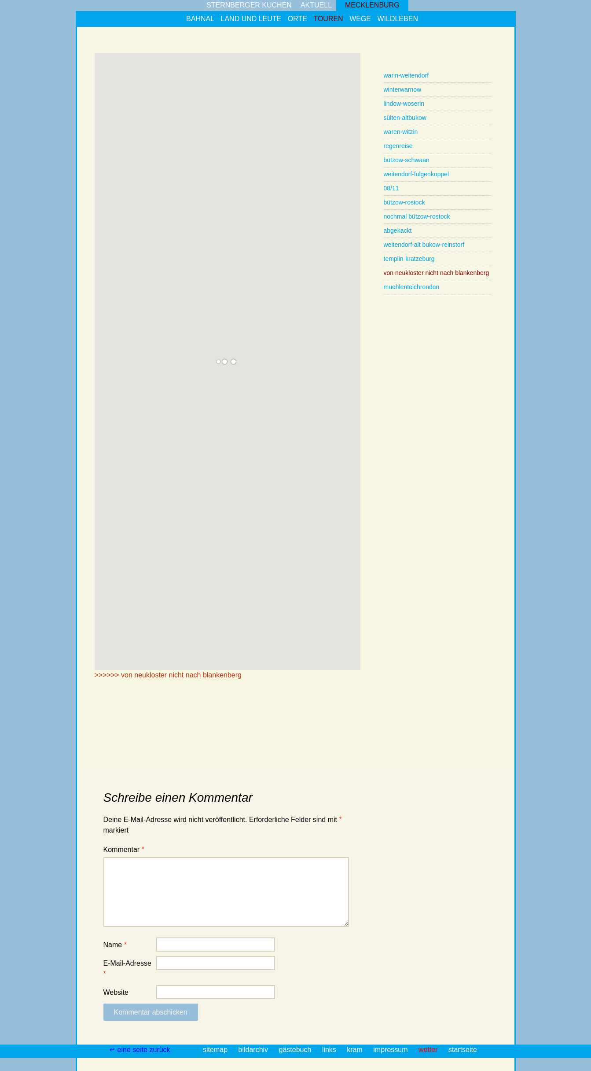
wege (360, 18)
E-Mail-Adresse (127, 968)
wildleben (397, 18)
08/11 (391, 188)
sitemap (216, 1049)
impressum (391, 1049)
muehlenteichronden (412, 286)
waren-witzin (401, 131)
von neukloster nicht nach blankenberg (436, 272)
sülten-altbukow (405, 117)
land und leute (251, 18)
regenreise (398, 145)
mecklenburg (372, 5)
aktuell (316, 5)
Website (116, 992)
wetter (429, 1049)
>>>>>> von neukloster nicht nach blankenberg (168, 675)
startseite (462, 1049)
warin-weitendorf (406, 75)
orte (297, 18)
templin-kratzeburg (409, 258)
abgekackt (398, 230)
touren (328, 18)
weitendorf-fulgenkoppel (416, 174)
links (330, 1049)
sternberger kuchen (249, 5)
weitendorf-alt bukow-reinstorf (424, 244)
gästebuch (296, 1049)
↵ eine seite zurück (141, 1049)
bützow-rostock (404, 202)
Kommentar (123, 849)
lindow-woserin (404, 103)
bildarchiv (254, 1049)
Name (115, 944)
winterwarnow (403, 89)
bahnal (200, 18)
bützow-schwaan (406, 160)
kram (355, 1049)
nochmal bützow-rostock (417, 216)
